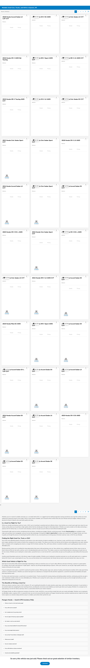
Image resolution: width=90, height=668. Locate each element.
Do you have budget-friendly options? (12, 630)
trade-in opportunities (51, 533)
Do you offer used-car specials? (11, 607)
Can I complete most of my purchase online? (13, 612)
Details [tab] (11, 27)
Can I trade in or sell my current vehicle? (12, 621)
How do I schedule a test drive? (11, 643)
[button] (35, 17)
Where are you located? (9, 639)
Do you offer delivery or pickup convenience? (13, 648)
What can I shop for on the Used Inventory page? (14, 603)
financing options (70, 531)
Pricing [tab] (19, 27)
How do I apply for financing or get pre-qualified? (14, 616)
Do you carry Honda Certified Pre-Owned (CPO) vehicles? (16, 625)
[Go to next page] (85, 11)
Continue (45, 663)
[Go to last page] (88, 11)
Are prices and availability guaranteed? (12, 653)
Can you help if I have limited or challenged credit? (14, 634)
